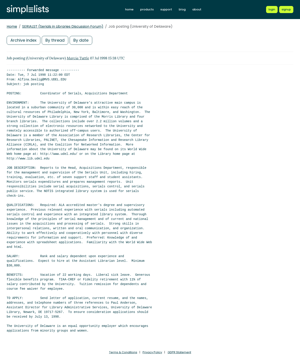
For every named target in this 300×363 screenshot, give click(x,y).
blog (182, 9)
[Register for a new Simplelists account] (286, 9)
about (196, 9)
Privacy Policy (152, 352)
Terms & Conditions (123, 352)
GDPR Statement (179, 352)
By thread (55, 40)
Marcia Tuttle (78, 58)
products (147, 9)
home (129, 9)
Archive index (23, 40)
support (166, 9)
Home (12, 26)
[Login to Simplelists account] (272, 9)
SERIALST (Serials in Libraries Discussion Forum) (62, 26)
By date (80, 40)
